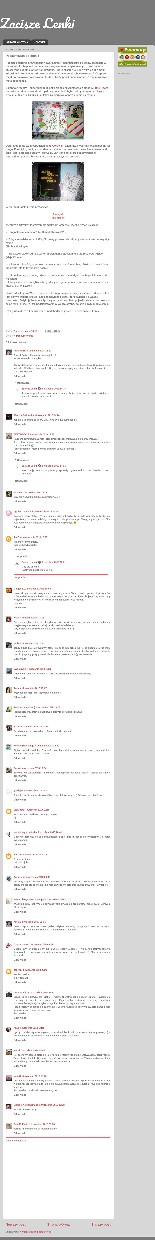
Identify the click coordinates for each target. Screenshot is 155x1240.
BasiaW (18, 492)
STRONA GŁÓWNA (17, 42)
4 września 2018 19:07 (35, 688)
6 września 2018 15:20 (34, 1076)
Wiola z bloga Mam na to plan (30, 899)
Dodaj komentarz (16, 1140)
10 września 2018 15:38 (52, 1105)
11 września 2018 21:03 (42, 1124)
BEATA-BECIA (21, 434)
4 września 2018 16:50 (39, 588)
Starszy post (101, 1224)
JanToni (18, 537)
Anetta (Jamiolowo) (24, 707)
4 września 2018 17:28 (39, 669)
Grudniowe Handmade (26, 1105)
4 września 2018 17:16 (32, 617)
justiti (17, 1050)
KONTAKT (39, 42)
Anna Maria (20, 350)
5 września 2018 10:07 (43, 992)
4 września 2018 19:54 (34, 768)
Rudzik (17, 768)
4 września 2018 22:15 (34, 922)
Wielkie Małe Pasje (24, 745)
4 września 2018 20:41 (50, 832)
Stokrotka (19, 809)
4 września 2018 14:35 (54, 466)
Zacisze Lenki (37, 23)
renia (16, 643)
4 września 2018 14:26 (47, 415)
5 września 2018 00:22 (41, 944)
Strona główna (58, 1224)
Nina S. (17, 1076)
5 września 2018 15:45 (33, 1050)
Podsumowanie (24, 335)
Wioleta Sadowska (24, 415)
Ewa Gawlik (20, 669)
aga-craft (18, 726)
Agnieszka (19, 877)
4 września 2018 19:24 (48, 707)
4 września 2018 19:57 (36, 790)
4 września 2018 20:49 (38, 877)
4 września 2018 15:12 (35, 492)
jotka (16, 617)
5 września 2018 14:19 (32, 1028)
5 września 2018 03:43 (35, 970)
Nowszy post (16, 1224)
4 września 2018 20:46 (35, 854)
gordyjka (18, 790)
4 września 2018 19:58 (37, 809)
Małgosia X (20, 588)
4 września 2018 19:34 (36, 726)
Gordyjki (57, 145)
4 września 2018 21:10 (59, 899)
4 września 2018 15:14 (46, 511)
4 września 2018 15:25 (35, 537)
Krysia (17, 922)
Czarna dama (21, 944)
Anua (16, 1028)
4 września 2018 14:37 (54, 388)
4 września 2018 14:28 (42, 434)
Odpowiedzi (23, 383)
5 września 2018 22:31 (54, 562)
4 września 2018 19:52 (47, 745)
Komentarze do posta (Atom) (36, 1231)
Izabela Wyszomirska (25, 832)
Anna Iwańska (22, 992)
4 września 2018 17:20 (32, 643)
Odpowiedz (20, 376)
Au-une (18, 688)
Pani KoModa (21, 1124)
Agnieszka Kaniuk (23, 511)
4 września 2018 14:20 (39, 350)
